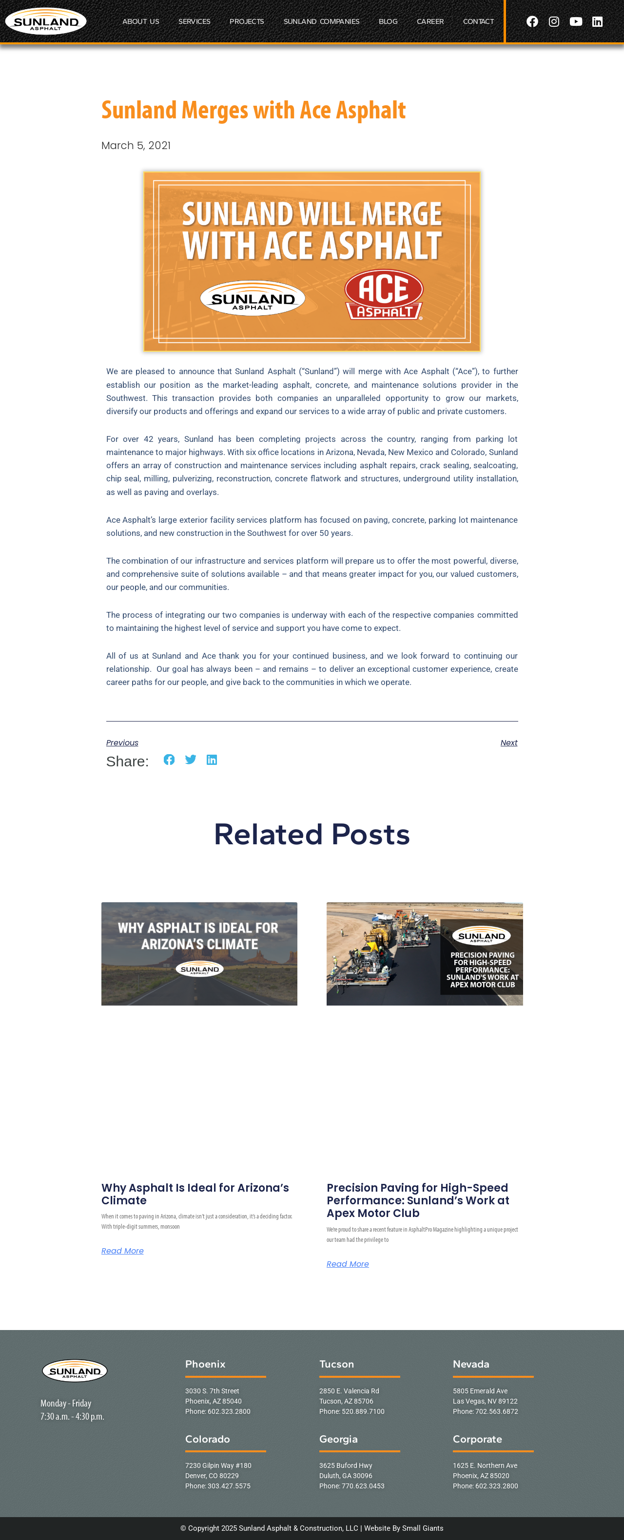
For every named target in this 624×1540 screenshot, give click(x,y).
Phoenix (205, 1363)
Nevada (471, 1363)
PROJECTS (247, 21)
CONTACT (478, 21)
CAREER (430, 21)
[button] (169, 759)
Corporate (477, 1438)
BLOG (388, 21)
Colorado (207, 1438)
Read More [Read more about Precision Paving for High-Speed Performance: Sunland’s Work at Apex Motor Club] (348, 1264)
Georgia (338, 1438)
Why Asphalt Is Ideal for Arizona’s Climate (195, 1194)
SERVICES (194, 21)
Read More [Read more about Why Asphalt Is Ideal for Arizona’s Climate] (122, 1251)
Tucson (336, 1363)
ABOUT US (140, 21)
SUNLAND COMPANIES (322, 21)
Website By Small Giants (404, 1528)
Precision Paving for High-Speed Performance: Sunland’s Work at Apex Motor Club (418, 1200)
